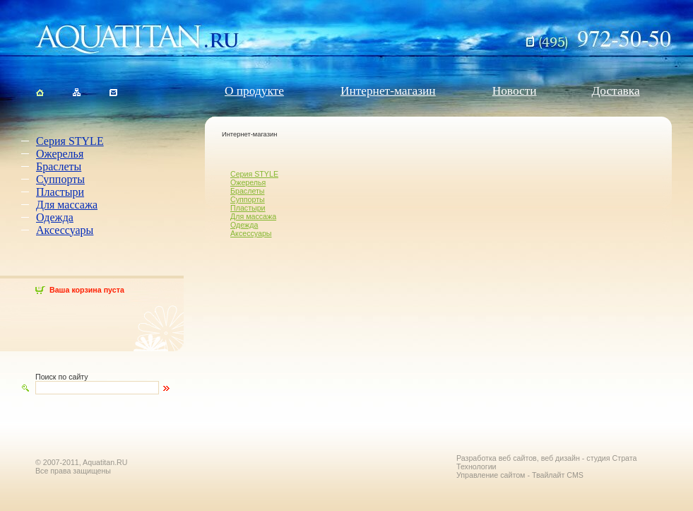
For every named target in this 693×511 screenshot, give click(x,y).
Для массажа (66, 205)
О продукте (254, 91)
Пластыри (60, 192)
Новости (514, 91)
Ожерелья (59, 154)
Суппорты (60, 179)
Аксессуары (64, 230)
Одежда (54, 217)
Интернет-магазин (388, 91)
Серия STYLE (70, 141)
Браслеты (58, 166)
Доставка (616, 91)
